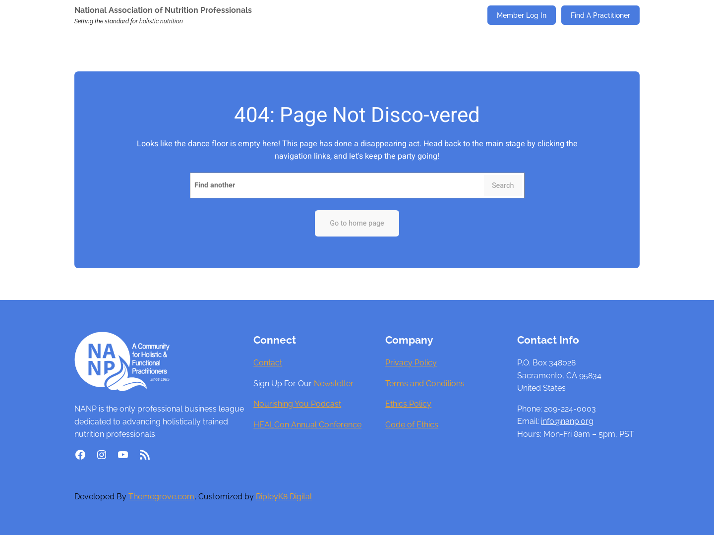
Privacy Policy (411, 362)
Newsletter (333, 383)
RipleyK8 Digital (284, 496)
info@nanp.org (567, 421)
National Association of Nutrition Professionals (163, 10)
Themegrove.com (161, 496)
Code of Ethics (411, 424)
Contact (267, 362)
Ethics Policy (408, 404)
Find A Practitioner (600, 15)
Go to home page (357, 223)
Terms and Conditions (425, 383)
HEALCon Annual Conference (307, 424)
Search (503, 185)
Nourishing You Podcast (297, 404)
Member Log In (521, 15)
